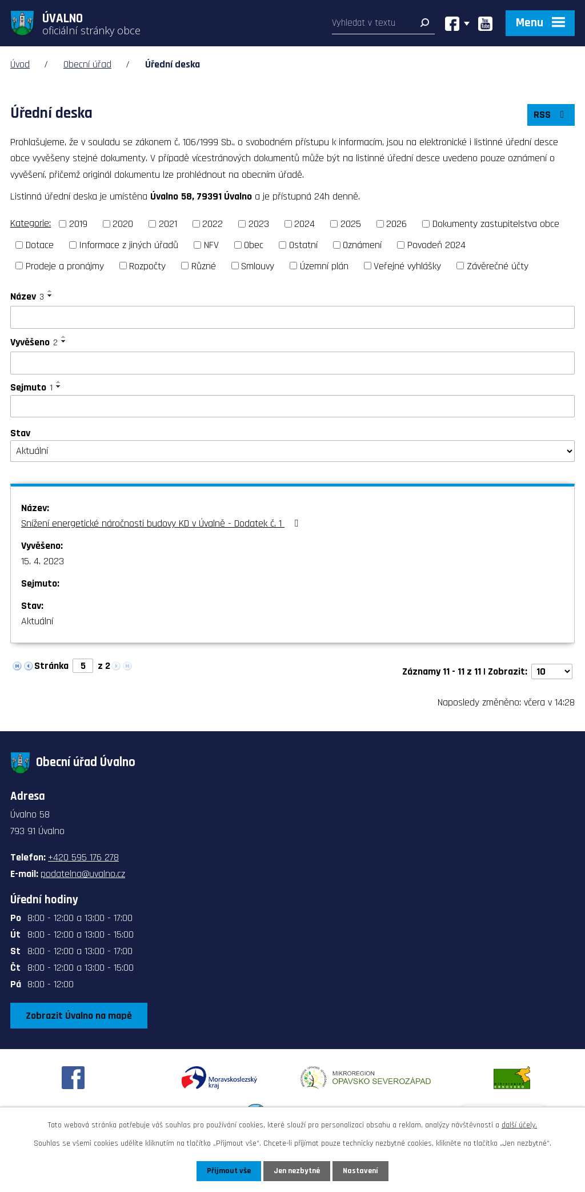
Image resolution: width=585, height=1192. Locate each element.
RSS (551, 114)
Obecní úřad (87, 64)
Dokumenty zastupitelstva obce (495, 223)
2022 (212, 223)
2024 (304, 223)
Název (27, 296)
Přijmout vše (229, 1171)
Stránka (51, 665)
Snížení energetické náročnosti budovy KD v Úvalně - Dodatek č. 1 (162, 523)
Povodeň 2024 (436, 245)
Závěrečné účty (497, 265)
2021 (168, 223)
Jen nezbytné (297, 1171)
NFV (211, 245)
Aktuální (37, 621)
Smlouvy (257, 265)
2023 (259, 223)
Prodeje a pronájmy (65, 265)
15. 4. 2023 (42, 561)
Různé (203, 265)
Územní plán (324, 265)
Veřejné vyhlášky (407, 265)
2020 (123, 223)
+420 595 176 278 (83, 857)
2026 (396, 223)
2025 (350, 223)
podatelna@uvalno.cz (83, 873)
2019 (78, 223)
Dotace (40, 245)
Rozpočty (147, 265)
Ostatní (303, 245)
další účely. (519, 1125)
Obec (253, 245)
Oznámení (362, 245)
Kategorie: (30, 223)
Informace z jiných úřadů (128, 245)
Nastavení (360, 1171)
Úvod (20, 64)
